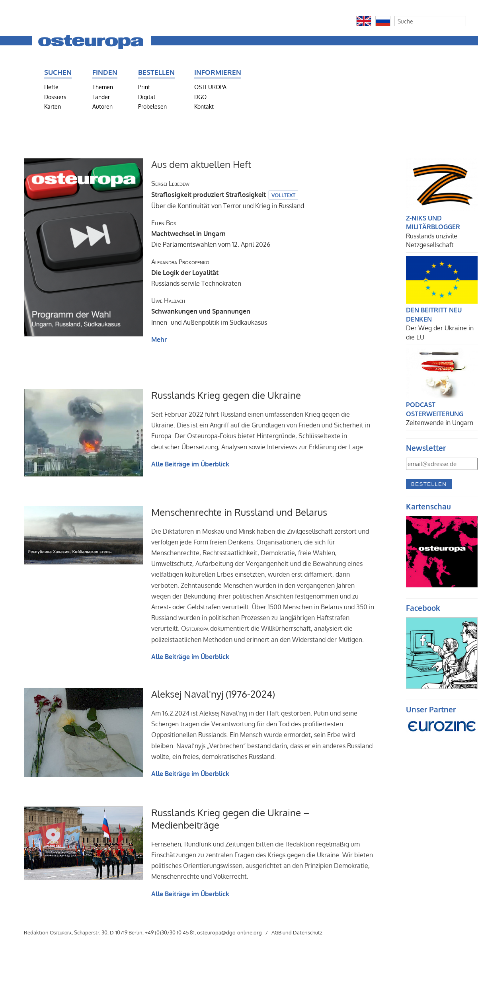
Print (144, 86)
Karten (52, 106)
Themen (102, 86)
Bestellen (429, 484)
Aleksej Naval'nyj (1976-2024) (213, 694)
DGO (200, 96)
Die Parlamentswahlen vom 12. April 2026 (210, 233)
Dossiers (55, 96)
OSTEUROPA (210, 86)
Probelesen (152, 106)
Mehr (159, 339)
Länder (101, 96)
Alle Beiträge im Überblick (190, 464)
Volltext (283, 195)
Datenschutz (307, 932)
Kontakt (204, 106)
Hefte (51, 86)
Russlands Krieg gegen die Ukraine (226, 395)
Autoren (102, 106)
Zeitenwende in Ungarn (439, 423)
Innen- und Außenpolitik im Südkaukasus (209, 311)
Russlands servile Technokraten (196, 272)
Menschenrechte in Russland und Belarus (239, 512)
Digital (146, 96)
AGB (276, 932)
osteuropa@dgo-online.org (229, 932)
